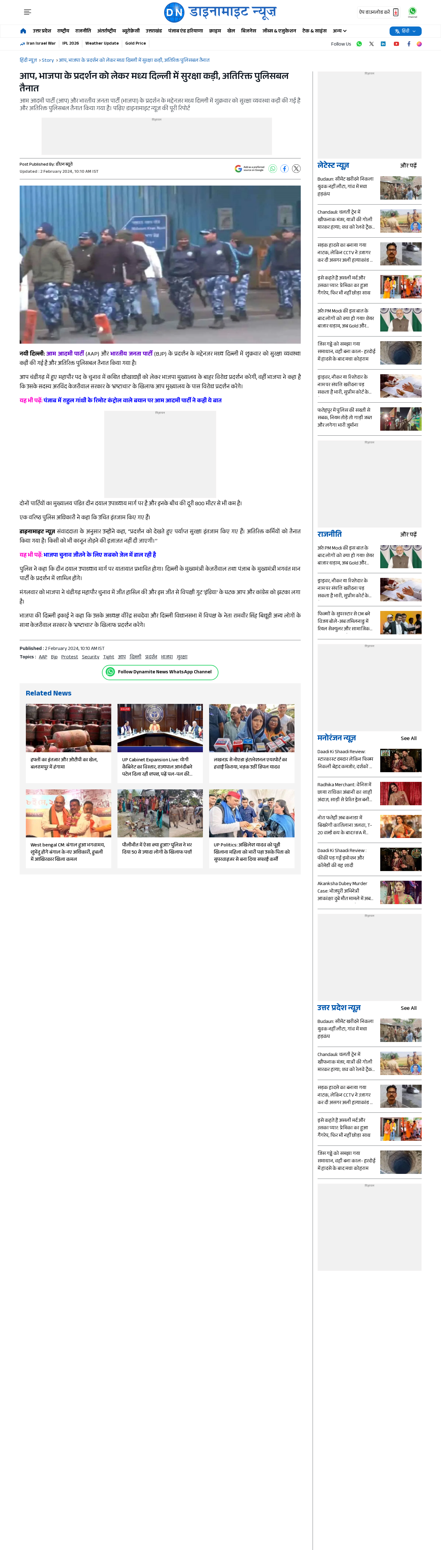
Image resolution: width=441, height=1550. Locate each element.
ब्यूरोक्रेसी (131, 31)
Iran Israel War (41, 44)
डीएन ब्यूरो (64, 165)
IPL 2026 (70, 44)
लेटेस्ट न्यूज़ (333, 167)
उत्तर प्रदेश (42, 31)
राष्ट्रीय (63, 31)
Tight (108, 657)
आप (122, 657)
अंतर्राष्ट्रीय (106, 31)
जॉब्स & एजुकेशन (279, 31)
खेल (231, 31)
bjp (54, 657)
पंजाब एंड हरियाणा (185, 31)
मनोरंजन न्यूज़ (337, 739)
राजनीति (83, 31)
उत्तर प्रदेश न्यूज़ (339, 1009)
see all (411, 739)
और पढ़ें (411, 166)
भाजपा (167, 657)
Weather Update (102, 44)
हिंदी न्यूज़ (28, 61)
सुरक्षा (182, 657)
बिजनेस (248, 31)
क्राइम (215, 31)
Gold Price (135, 44)
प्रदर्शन (151, 657)
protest (69, 657)
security (90, 657)
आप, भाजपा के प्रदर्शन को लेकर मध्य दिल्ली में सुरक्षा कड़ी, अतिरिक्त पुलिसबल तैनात (134, 61)
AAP (43, 657)
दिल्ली (135, 657)
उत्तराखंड (154, 31)
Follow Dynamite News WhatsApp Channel (165, 672)
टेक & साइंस (314, 31)
